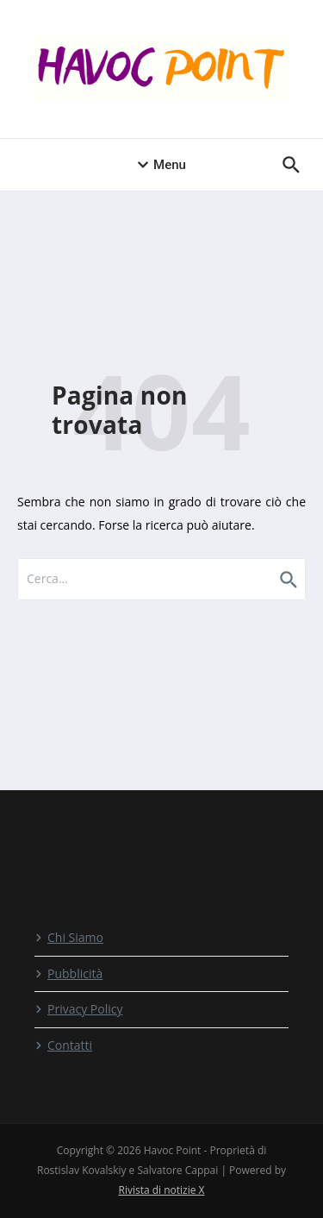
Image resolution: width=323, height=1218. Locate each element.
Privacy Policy (78, 1009)
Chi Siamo (68, 937)
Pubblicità (68, 973)
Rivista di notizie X (161, 1190)
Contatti (63, 1045)
